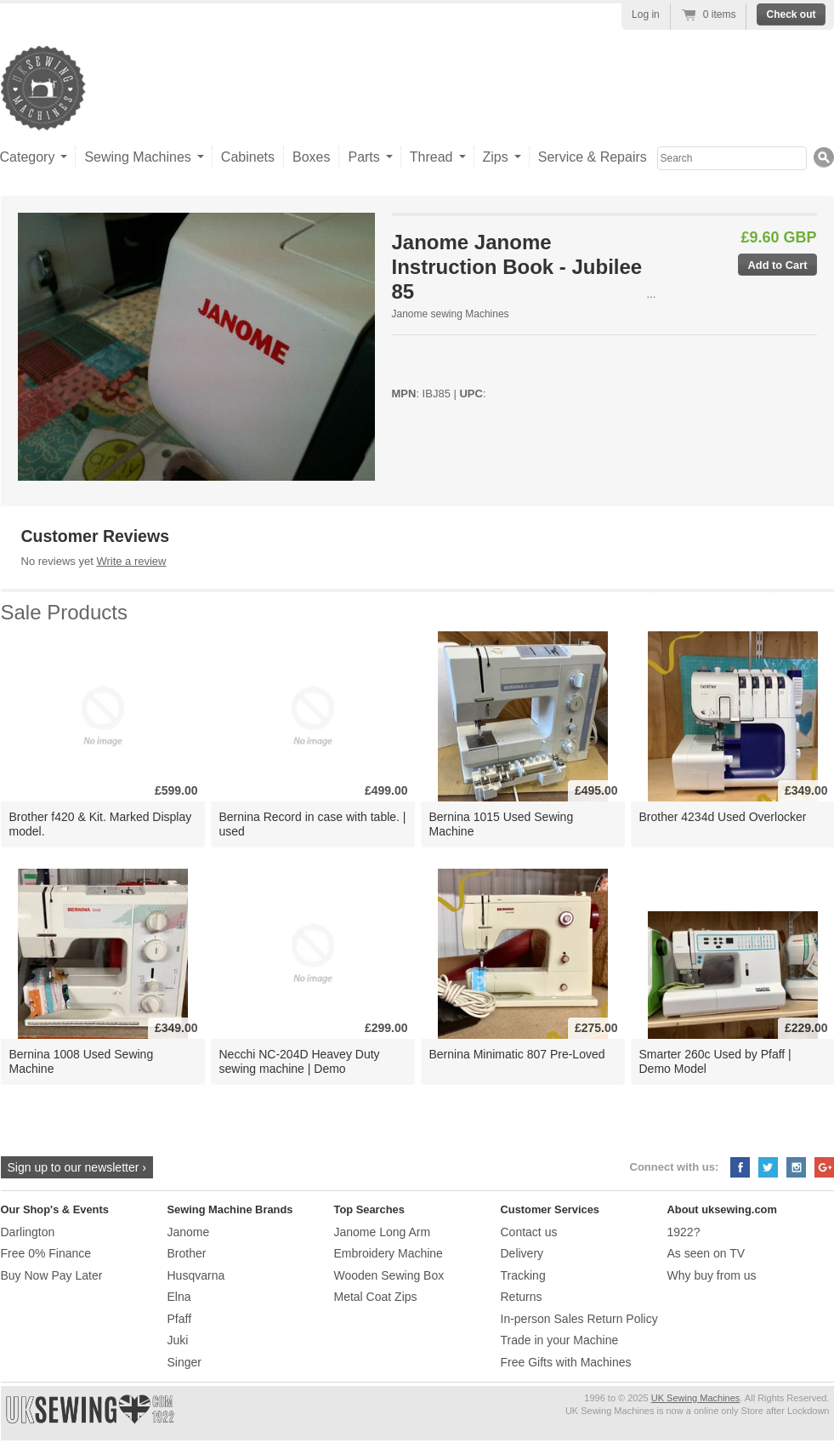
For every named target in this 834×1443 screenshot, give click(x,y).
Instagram (796, 1167)
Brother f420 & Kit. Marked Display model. (100, 824)
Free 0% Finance (46, 1253)
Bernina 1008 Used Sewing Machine (81, 1061)
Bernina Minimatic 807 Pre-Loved (517, 1054)
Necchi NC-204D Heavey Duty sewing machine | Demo (299, 1061)
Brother (187, 1253)
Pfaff (179, 1319)
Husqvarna (196, 1275)
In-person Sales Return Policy (579, 1319)
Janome (188, 1232)
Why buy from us (712, 1275)
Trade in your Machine (560, 1340)
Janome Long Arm (382, 1232)
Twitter (768, 1167)
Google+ (824, 1167)
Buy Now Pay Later (52, 1275)
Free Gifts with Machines (566, 1362)
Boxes (311, 157)
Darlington (28, 1232)
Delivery (522, 1253)
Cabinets (248, 157)
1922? (684, 1232)
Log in (646, 14)
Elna (179, 1296)
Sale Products (64, 612)
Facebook (740, 1167)
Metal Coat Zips (375, 1296)
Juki (178, 1340)
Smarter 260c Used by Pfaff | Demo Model (715, 1061)
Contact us (529, 1232)
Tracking (523, 1275)
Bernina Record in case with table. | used (312, 824)
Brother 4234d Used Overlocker (723, 817)
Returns (521, 1296)
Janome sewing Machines (450, 314)
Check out (790, 14)
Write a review (131, 561)
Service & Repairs (592, 157)
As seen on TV (706, 1253)
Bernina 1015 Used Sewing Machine (501, 824)
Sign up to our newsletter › (77, 1167)
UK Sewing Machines (695, 1398)
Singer (184, 1362)
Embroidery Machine (388, 1253)
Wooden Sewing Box (389, 1275)
